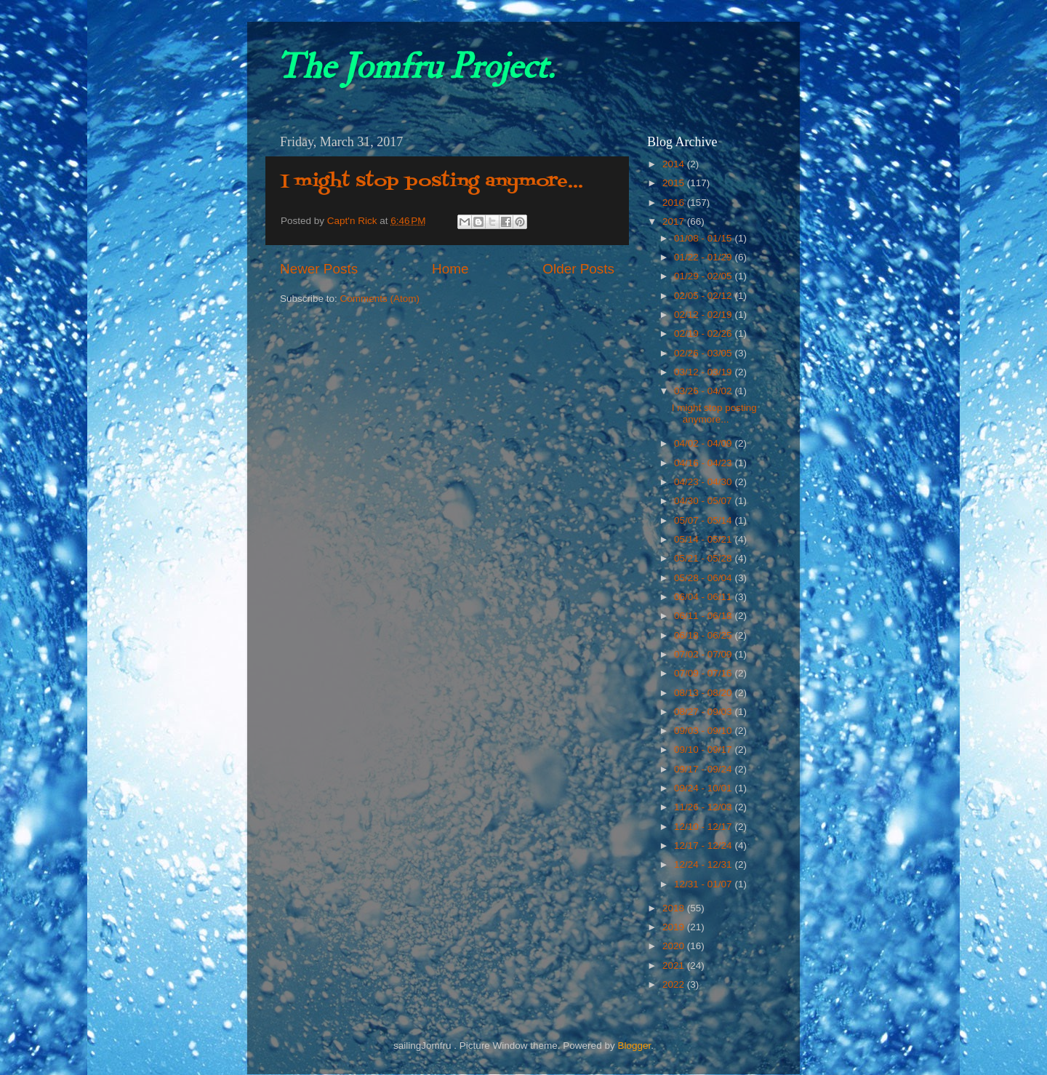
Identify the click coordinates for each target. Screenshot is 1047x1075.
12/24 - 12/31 (704, 864)
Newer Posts (319, 268)
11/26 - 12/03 (704, 807)
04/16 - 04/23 (704, 462)
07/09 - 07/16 (704, 673)
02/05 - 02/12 (704, 295)
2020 (674, 945)
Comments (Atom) (380, 298)
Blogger (634, 1045)
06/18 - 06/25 (704, 635)
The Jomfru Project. (415, 67)
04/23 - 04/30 (704, 481)
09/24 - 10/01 (704, 788)
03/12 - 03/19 (704, 372)
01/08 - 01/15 (704, 238)
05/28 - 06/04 (704, 577)
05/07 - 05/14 (704, 520)
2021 (674, 965)
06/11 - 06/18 (704, 615)
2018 (674, 908)
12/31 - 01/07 (704, 884)
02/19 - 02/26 (704, 333)
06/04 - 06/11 (704, 596)
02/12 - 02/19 (704, 314)
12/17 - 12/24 (704, 845)
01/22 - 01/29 (704, 257)
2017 (674, 221)
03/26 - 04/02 (704, 390)
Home (450, 268)
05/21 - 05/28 (704, 558)
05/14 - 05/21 (704, 539)
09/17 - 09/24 (704, 769)
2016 (674, 202)
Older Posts (578, 268)
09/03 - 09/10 (704, 730)
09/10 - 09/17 (704, 749)
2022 (674, 984)
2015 (674, 182)
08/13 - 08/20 (704, 692)
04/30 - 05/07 (704, 500)
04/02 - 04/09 (704, 443)
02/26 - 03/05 (704, 353)
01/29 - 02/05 (704, 276)
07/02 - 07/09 (704, 654)
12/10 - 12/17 (704, 826)
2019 (674, 927)
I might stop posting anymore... (432, 181)
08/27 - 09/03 (704, 711)
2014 (674, 164)
